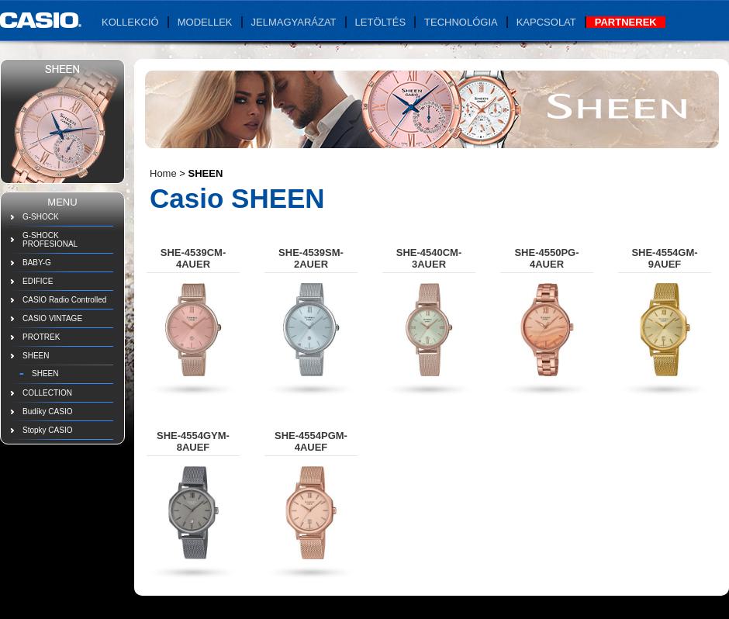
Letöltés (380, 22)
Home (163, 173)
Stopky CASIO (47, 430)
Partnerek (626, 22)
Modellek (205, 22)
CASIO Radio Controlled (64, 300)
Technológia (461, 22)
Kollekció (130, 22)
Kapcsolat (546, 22)
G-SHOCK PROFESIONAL (50, 239)
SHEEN (35, 355)
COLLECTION (47, 393)
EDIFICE (37, 281)
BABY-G (36, 262)
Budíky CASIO (47, 411)
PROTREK (41, 337)
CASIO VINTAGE (52, 318)
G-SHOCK (40, 217)
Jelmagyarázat (294, 22)
